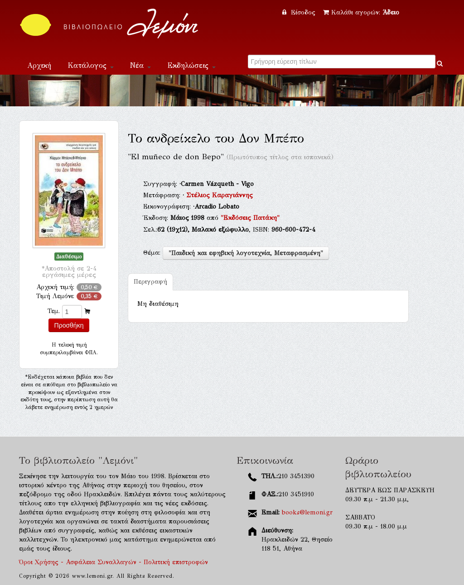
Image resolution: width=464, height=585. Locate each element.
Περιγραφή (150, 281)
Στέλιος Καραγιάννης (219, 195)
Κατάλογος (91, 65)
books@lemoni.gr (307, 512)
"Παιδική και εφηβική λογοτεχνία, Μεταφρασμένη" (246, 253)
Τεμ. (54, 311)
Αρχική (39, 65)
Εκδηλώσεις (191, 65)
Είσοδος (300, 12)
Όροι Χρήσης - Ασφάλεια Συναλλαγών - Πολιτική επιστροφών (113, 562)
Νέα (140, 65)
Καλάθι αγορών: (361, 12)
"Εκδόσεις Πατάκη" (250, 218)
